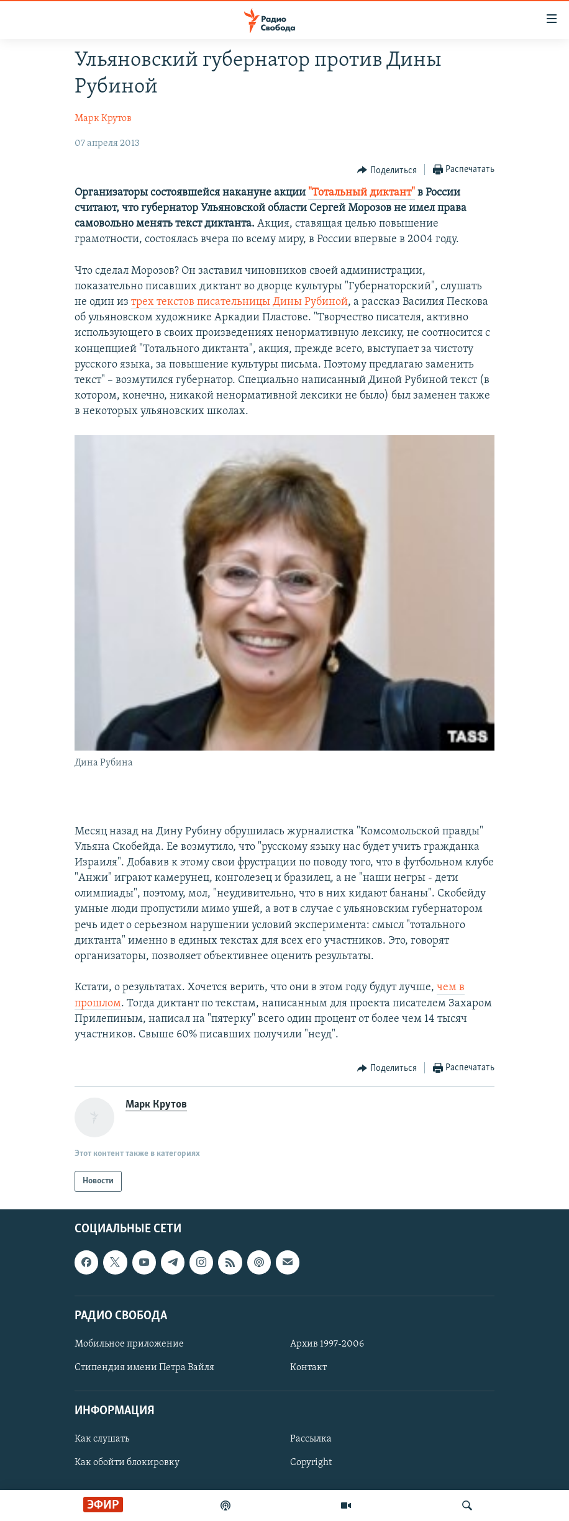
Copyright (311, 1463)
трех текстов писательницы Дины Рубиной (239, 302)
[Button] (387, 170)
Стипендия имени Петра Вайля (144, 1368)
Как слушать (102, 1440)
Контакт (308, 1368)
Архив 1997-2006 (327, 1344)
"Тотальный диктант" (361, 193)
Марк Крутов (103, 119)
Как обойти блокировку (127, 1463)
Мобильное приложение (129, 1344)
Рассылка (311, 1440)
